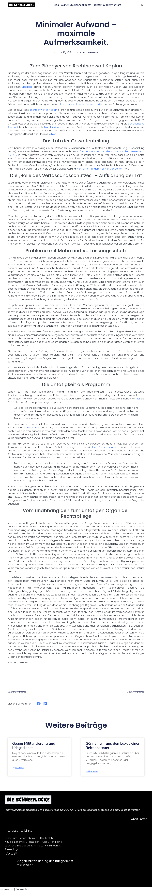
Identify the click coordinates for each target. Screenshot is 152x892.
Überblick (28, 86)
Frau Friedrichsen (53, 127)
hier (138, 398)
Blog (56, 5)
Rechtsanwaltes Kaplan (43, 109)
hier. (53, 134)
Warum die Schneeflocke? (76, 5)
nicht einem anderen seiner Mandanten (99, 168)
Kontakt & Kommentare (107, 5)
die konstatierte (31, 427)
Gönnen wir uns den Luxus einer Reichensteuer (112, 745)
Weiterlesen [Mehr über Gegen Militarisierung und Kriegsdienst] (18, 768)
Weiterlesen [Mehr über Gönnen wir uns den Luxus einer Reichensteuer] (92, 771)
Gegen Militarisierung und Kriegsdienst (33, 745)
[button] (142, 5)
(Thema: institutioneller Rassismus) (79, 104)
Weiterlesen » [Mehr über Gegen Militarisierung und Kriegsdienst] (25, 864)
